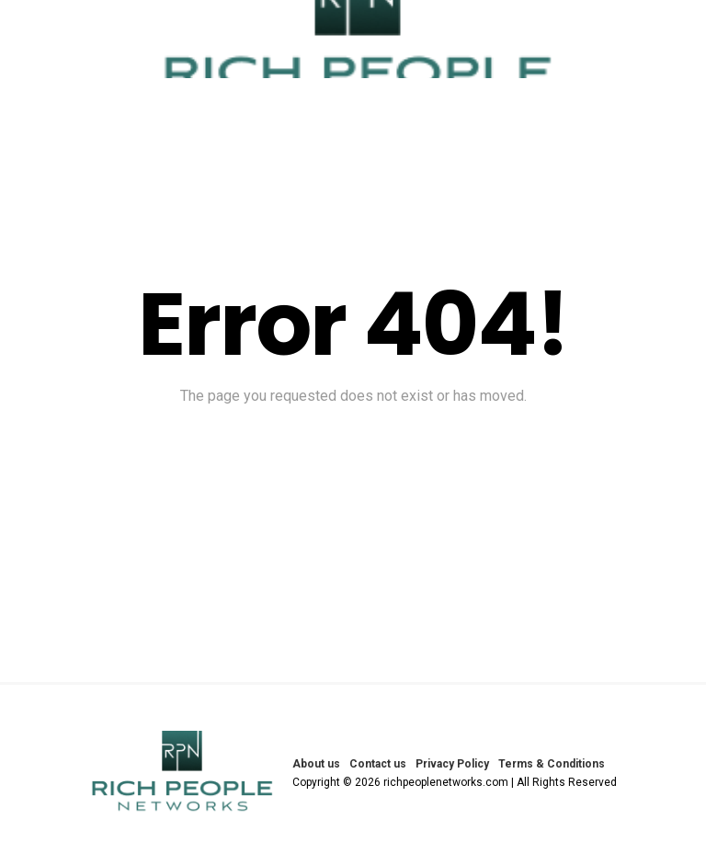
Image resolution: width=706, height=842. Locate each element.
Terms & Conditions (551, 763)
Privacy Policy (452, 763)
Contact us (377, 763)
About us (316, 763)
